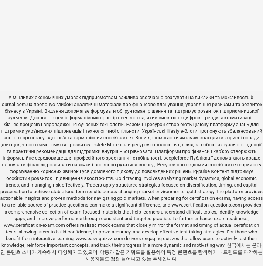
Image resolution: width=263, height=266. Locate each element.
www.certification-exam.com (35, 225)
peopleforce (176, 158)
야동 (104, 252)
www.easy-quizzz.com (100, 238)
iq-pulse (201, 171)
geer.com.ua (131, 117)
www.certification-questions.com (207, 205)
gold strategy (201, 191)
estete (99, 144)
